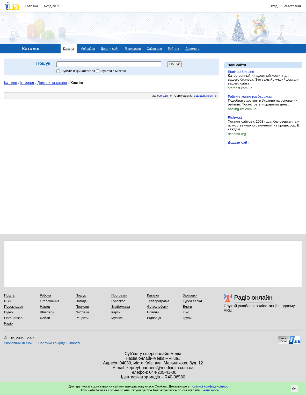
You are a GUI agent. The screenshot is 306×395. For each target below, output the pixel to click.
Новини (153, 312)
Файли (45, 318)
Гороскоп (118, 301)
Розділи (50, 6)
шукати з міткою (111, 71)
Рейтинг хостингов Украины (250, 96)
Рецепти (82, 318)
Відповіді (154, 318)
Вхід (274, 6)
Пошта (9, 295)
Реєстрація (292, 6)
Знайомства (120, 306)
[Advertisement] (263, 182)
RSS (7, 301)
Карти (115, 312)
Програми (119, 295)
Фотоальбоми (157, 306)
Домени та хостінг (53, 83)
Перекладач (13, 306)
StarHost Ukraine (241, 72)
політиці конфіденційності (211, 386)
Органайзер (13, 318)
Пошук (81, 295)
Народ (45, 306)
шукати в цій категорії (76, 71)
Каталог (69, 49)
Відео (8, 312)
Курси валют (192, 301)
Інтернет (27, 83)
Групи (187, 318)
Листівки (82, 312)
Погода (81, 301)
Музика (117, 318)
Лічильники (133, 49)
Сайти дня (154, 49)
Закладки (190, 295)
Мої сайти (88, 49)
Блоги (187, 306)
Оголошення (50, 301)
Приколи (82, 306)
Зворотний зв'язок (18, 343)
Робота (45, 295)
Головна (31, 6)
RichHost (235, 117)
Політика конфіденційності (59, 343)
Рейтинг (173, 49)
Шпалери (47, 312)
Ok (294, 389)
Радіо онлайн (253, 297)
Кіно (186, 312)
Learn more (209, 390)
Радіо (8, 323)
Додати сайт (110, 49)
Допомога (193, 49)
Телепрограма (158, 301)
